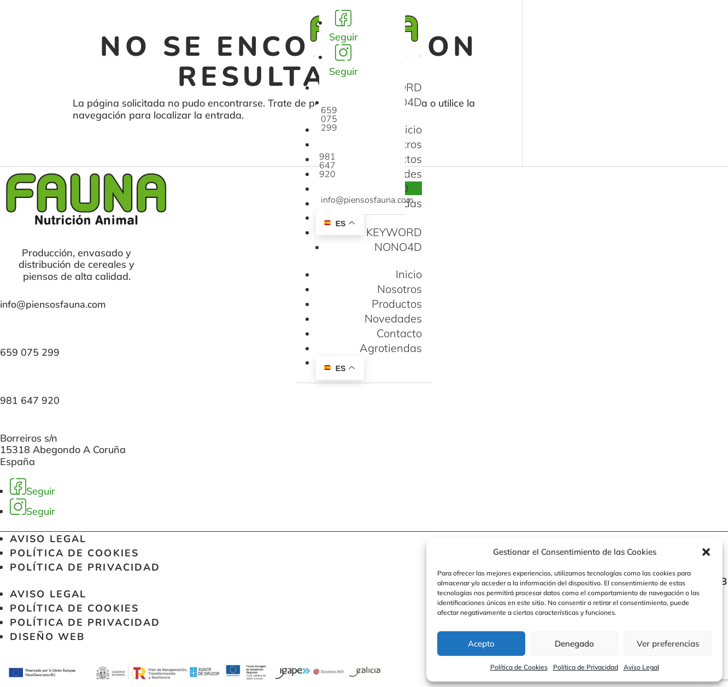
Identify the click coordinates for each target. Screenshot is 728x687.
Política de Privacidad (585, 667)
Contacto (399, 333)
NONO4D (398, 247)
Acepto (481, 643)
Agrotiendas (391, 348)
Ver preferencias (668, 643)
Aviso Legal (641, 667)
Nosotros (399, 289)
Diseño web (47, 636)
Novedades (393, 318)
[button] (706, 552)
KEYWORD (394, 232)
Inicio (409, 129)
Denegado (574, 643)
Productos (397, 303)
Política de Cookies (519, 667)
